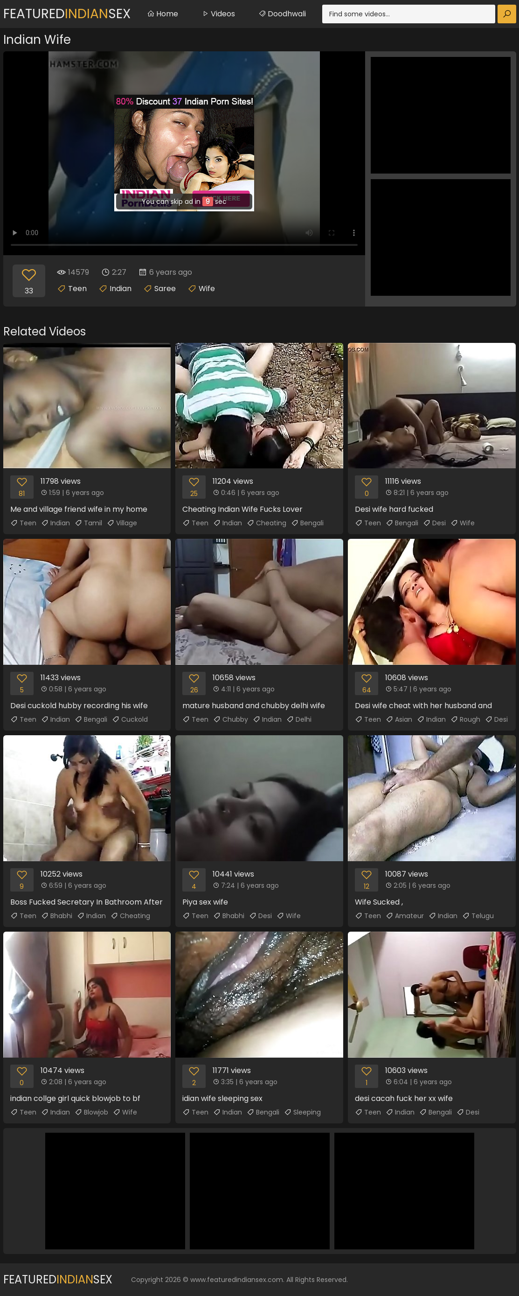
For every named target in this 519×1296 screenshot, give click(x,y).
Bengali (307, 523)
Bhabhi (56, 915)
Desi (434, 523)
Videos (218, 13)
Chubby (230, 719)
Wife (207, 288)
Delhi (298, 719)
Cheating (266, 523)
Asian (399, 719)
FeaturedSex (67, 14)
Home (162, 13)
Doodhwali (282, 13)
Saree (165, 288)
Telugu (478, 915)
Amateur (405, 915)
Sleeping (302, 1112)
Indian (120, 288)
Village (122, 523)
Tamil (88, 523)
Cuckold (130, 719)
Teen (77, 288)
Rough (465, 719)
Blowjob (91, 1112)
